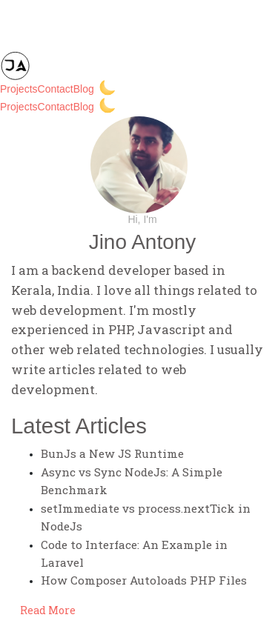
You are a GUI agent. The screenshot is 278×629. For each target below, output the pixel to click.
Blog (83, 89)
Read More (48, 610)
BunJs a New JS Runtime (112, 453)
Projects (19, 89)
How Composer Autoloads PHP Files (144, 580)
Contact (55, 89)
